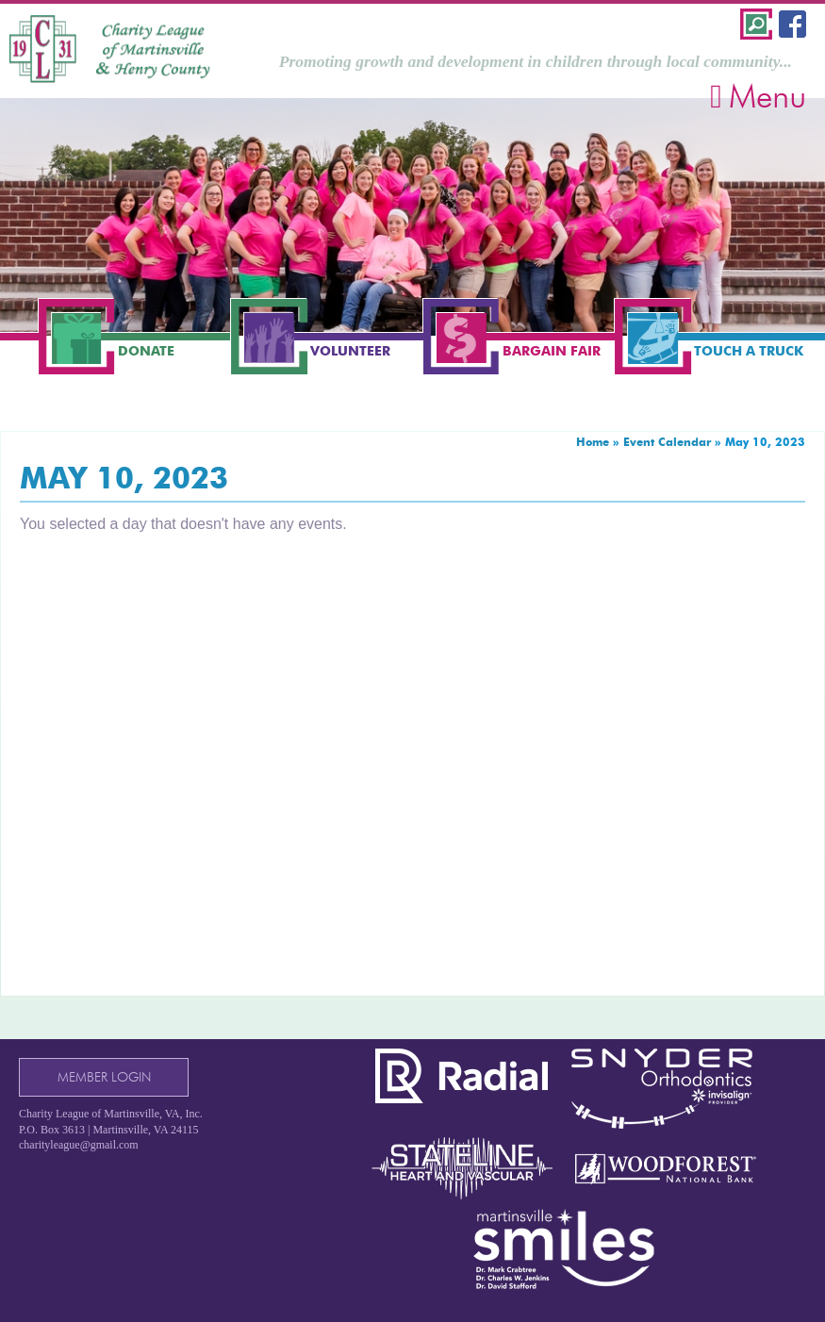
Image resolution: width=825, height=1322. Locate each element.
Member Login (104, 1077)
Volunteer (350, 350)
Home (592, 442)
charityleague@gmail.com (79, 1144)
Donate (146, 350)
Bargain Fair (552, 350)
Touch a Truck (748, 350)
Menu (758, 95)
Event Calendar (667, 442)
